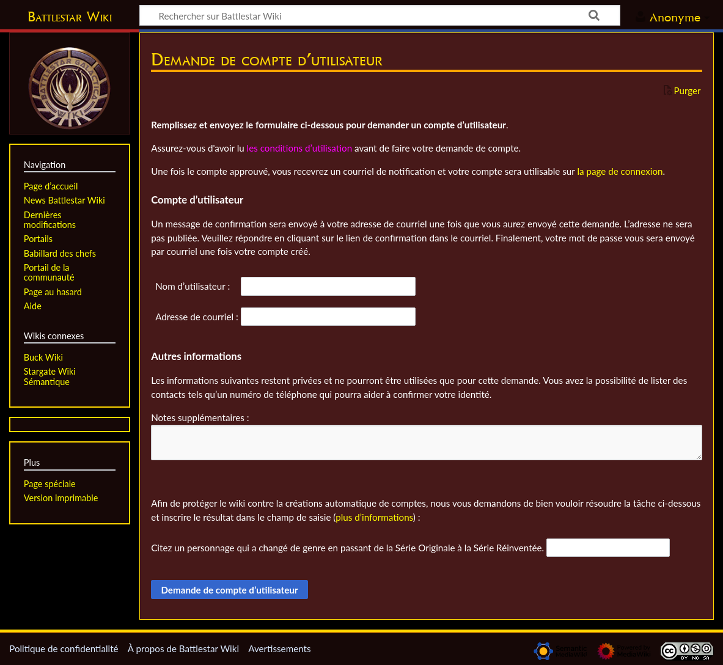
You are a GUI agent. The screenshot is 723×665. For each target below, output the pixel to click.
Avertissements (279, 648)
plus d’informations (374, 517)
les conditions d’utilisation (300, 147)
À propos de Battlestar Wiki (183, 648)
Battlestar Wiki (70, 16)
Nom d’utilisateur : (192, 286)
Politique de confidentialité (63, 648)
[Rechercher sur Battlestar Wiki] (380, 15)
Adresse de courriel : (196, 316)
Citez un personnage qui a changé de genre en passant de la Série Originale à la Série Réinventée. (347, 547)
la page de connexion (619, 171)
